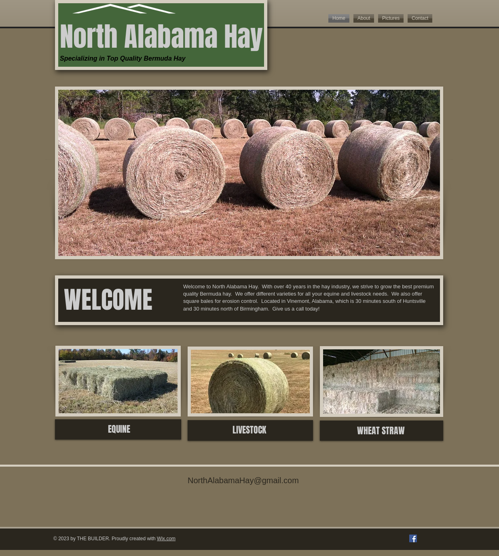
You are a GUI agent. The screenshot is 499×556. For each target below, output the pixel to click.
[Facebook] (413, 538)
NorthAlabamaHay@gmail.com (243, 480)
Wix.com (166, 538)
